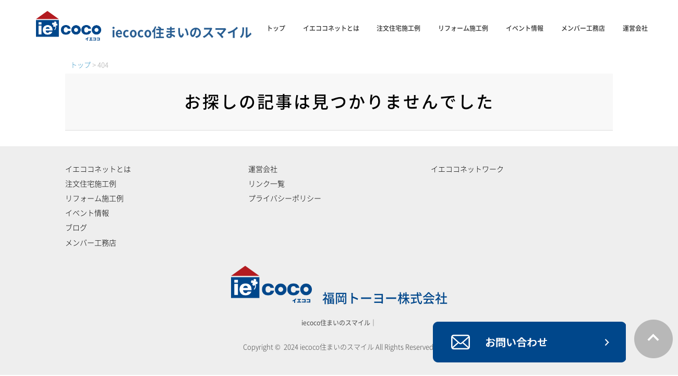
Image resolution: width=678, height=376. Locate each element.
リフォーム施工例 (463, 28)
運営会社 (635, 28)
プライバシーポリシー (284, 198)
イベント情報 (524, 28)
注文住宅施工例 (398, 28)
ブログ (76, 227)
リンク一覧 (266, 183)
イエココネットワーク (467, 169)
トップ (276, 28)
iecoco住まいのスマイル (144, 32)
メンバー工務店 (583, 28)
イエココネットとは (331, 28)
